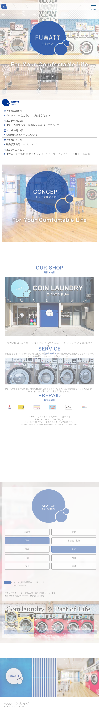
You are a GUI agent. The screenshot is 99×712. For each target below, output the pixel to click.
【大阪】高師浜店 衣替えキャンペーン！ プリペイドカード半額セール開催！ (49, 154)
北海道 (27, 588)
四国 (74, 613)
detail (49, 76)
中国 (27, 613)
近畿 (74, 605)
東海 (27, 605)
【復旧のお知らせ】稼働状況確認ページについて (33, 125)
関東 (27, 596)
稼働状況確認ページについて (22, 134)
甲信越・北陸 (74, 596)
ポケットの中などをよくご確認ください (28, 115)
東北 (74, 588)
